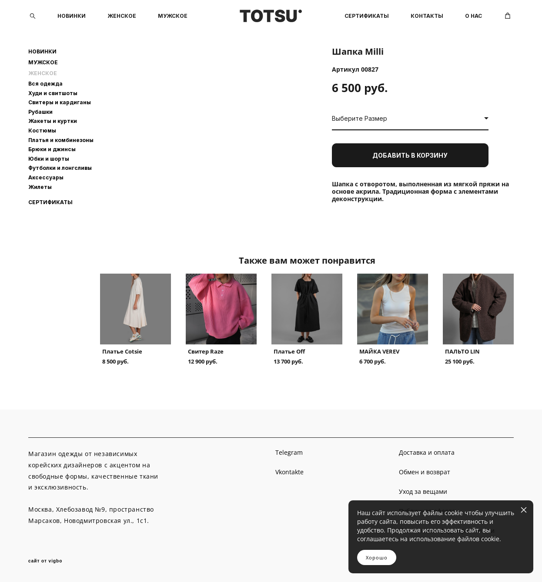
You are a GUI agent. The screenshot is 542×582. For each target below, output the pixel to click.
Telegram (289, 452)
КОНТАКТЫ (427, 16)
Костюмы (42, 130)
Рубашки (40, 112)
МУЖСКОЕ (172, 16)
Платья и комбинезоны (61, 140)
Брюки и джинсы (52, 149)
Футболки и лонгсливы (60, 168)
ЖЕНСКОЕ (121, 16)
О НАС (473, 16)
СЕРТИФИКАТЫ (367, 16)
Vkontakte (289, 472)
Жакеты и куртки (52, 121)
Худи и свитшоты (52, 93)
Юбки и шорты (48, 158)
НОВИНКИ (71, 16)
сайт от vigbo (45, 561)
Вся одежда (45, 83)
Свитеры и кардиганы (59, 102)
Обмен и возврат (424, 472)
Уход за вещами (423, 491)
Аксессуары (46, 177)
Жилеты (40, 187)
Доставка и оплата (427, 452)
